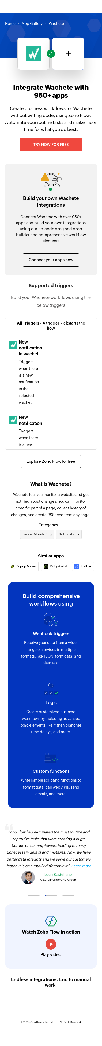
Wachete (56, 23)
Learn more (81, 866)
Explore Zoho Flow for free (51, 461)
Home (10, 23)
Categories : (49, 525)
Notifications (68, 534)
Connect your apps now (51, 259)
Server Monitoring (37, 534)
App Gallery (32, 23)
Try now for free (51, 145)
